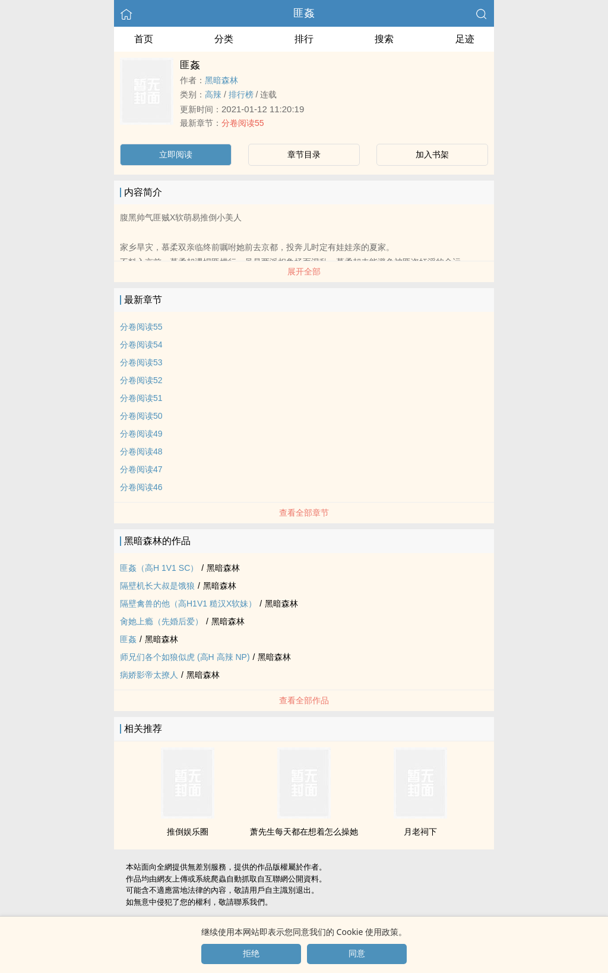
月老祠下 (420, 831)
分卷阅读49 (141, 433)
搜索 (384, 39)
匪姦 (304, 13)
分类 (223, 39)
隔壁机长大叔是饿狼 (157, 585)
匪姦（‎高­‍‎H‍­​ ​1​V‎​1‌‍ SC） (159, 568)
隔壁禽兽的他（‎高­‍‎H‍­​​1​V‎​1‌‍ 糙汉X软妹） (188, 603)
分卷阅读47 (141, 469)
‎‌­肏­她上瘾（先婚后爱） (161, 621)
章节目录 (304, 154)
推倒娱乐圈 (187, 831)
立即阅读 (175, 154)
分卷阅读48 (141, 451)
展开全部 (304, 271)
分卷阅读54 (141, 344)
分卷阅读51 (141, 398)
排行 (304, 39)
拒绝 (251, 953)
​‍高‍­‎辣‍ (213, 94)
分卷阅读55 (242, 123)
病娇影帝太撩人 (149, 675)
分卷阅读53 (141, 362)
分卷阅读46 (141, 487)
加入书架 (432, 154)
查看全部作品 (304, 700)
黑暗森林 (221, 80)
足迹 (464, 39)
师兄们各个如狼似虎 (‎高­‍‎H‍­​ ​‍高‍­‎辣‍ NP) (185, 657)
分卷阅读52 (141, 380)
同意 (357, 953)
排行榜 (241, 94)
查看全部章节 (304, 512)
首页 (143, 39)
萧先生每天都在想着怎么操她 (304, 831)
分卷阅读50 (141, 416)
